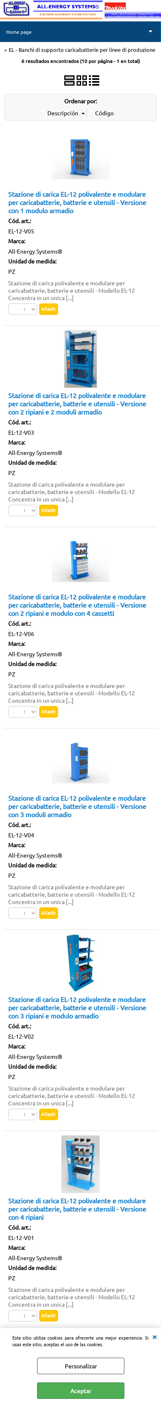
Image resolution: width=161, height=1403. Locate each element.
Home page (19, 31)
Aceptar (80, 1390)
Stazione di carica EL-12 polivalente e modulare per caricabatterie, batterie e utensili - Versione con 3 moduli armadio (77, 806)
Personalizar (81, 1366)
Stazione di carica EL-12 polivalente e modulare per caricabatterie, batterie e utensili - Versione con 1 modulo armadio (77, 202)
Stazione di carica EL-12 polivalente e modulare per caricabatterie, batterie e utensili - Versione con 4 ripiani (77, 1208)
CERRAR (154, 1336)
